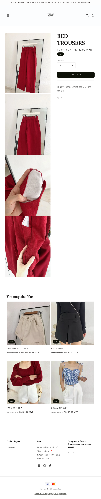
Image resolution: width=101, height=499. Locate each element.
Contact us (11, 447)
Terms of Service (41, 493)
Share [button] (61, 97)
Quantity (60, 60)
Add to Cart (75, 74)
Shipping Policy (53, 493)
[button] (8, 15)
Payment (63, 493)
